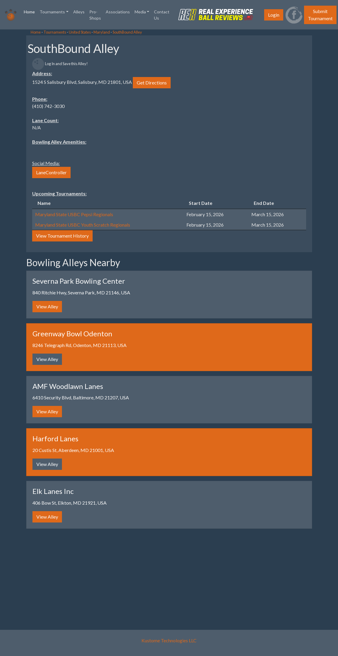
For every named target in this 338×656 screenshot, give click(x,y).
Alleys (79, 11)
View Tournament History (62, 235)
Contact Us (161, 15)
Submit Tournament (320, 14)
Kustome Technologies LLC (169, 640)
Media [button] (140, 11)
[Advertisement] (48, 119)
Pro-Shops (95, 15)
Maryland (102, 32)
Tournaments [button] (52, 11)
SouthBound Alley (127, 32)
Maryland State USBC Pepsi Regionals (74, 214)
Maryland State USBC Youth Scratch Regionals (82, 224)
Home (30, 11)
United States (80, 32)
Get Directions (152, 82)
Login (273, 15)
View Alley (47, 306)
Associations (118, 11)
